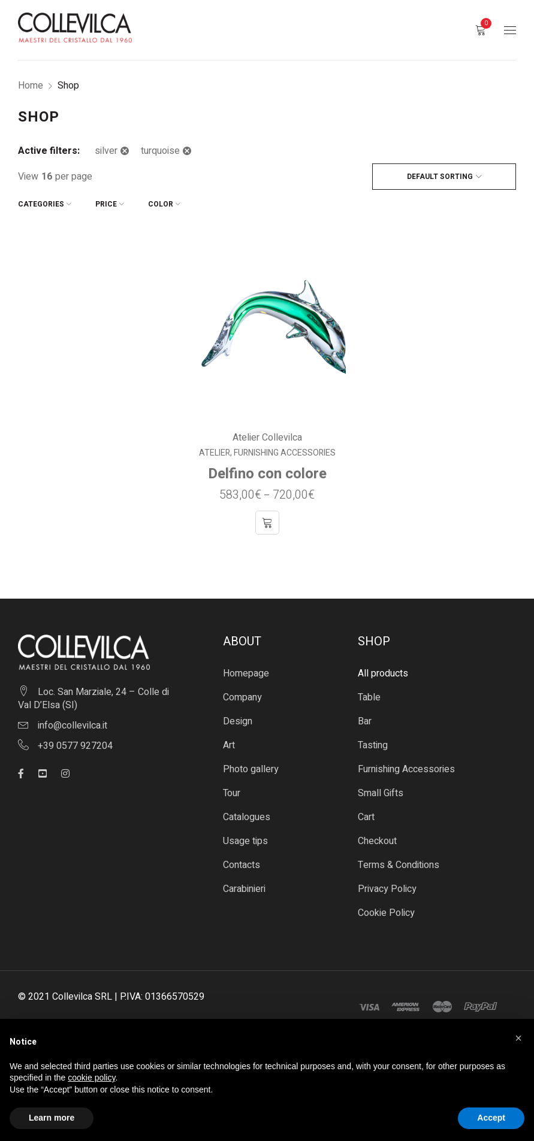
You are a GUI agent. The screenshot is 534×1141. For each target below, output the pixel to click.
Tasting (373, 745)
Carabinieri (244, 889)
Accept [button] (491, 1117)
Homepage (246, 673)
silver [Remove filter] (106, 151)
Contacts (241, 865)
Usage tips (245, 841)
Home (30, 85)
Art (229, 745)
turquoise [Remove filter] (160, 151)
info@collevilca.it (72, 725)
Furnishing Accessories (285, 453)
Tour (231, 793)
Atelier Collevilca (267, 438)
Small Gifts (380, 793)
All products (383, 673)
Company (242, 697)
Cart (366, 817)
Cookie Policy (386, 913)
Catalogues (246, 817)
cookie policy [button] (91, 1077)
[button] (518, 1038)
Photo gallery (251, 769)
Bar (365, 721)
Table (369, 697)
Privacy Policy (387, 889)
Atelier (214, 453)
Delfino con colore (267, 473)
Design (237, 721)
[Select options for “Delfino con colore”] (267, 522)
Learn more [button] (51, 1117)
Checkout (377, 841)
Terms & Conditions (398, 865)
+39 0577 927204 (75, 746)
